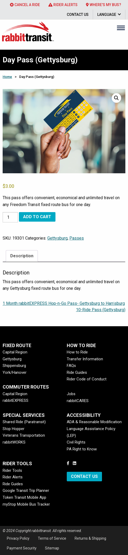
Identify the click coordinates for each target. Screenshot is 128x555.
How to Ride (77, 352)
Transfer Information (85, 359)
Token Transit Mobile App (24, 497)
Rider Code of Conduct (86, 379)
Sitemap (52, 548)
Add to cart (37, 216)
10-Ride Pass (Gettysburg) (100, 309)
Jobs (71, 393)
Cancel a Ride (25, 5)
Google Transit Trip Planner (26, 490)
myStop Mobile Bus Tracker (26, 504)
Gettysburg (57, 238)
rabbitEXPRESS (15, 400)
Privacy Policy (18, 538)
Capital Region (15, 352)
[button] (116, 98)
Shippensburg (14, 365)
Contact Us (78, 14)
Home (7, 77)
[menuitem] (25, 5)
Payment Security (22, 548)
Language (106, 14)
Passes (76, 238)
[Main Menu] (121, 28)
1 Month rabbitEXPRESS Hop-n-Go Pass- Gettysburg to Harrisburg (64, 303)
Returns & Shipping (90, 538)
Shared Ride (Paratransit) (24, 421)
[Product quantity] (10, 217)
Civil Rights (76, 442)
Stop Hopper (13, 428)
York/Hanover (15, 372)
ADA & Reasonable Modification (94, 421)
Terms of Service (52, 538)
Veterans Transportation (24, 435)
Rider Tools (12, 470)
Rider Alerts (63, 5)
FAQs (71, 365)
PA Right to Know (82, 449)
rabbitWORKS (14, 442)
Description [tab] (21, 255)
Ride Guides (77, 372)
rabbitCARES (78, 400)
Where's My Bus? (103, 5)
